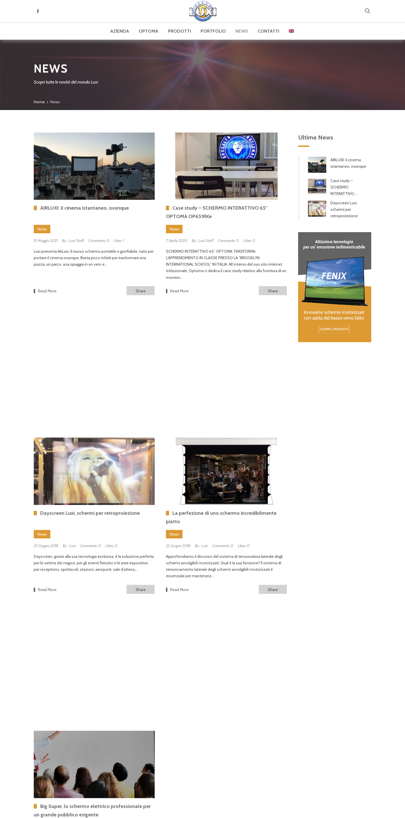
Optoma (148, 31)
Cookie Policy (326, 811)
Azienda (119, 31)
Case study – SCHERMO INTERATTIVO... (343, 187)
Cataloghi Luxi (64, 742)
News (241, 31)
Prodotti (179, 31)
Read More (47, 290)
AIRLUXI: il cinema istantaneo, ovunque (348, 163)
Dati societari (353, 811)
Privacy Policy (300, 811)
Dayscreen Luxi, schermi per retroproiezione (344, 209)
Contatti (268, 31)
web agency (213, 811)
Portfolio (213, 31)
